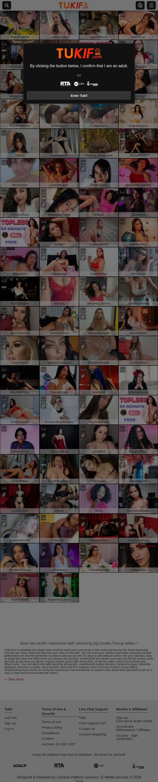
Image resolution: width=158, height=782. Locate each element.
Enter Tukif (79, 95)
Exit (79, 75)
